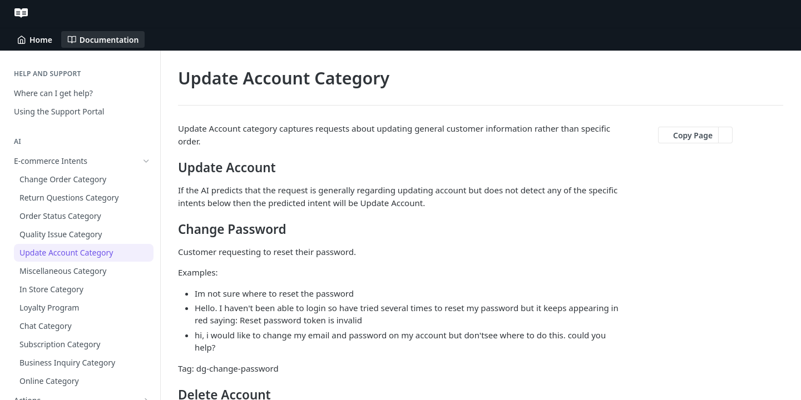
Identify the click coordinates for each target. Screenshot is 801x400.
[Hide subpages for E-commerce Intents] (146, 161)
